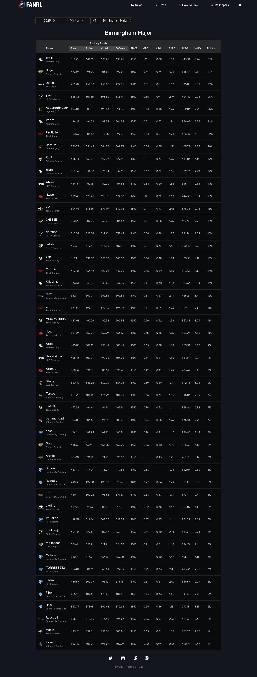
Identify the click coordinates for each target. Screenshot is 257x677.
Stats (159, 5)
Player (49, 48)
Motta (50, 630)
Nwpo (50, 194)
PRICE (134, 48)
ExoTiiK (51, 406)
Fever (50, 642)
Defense (120, 48)
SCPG (185, 48)
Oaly (49, 443)
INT (96, 20)
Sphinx (50, 468)
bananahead (55, 418)
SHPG (197, 48)
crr (48, 493)
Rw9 (49, 157)
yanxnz (51, 95)
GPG (145, 48)
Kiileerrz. (52, 281)
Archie (50, 455)
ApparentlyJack (56, 107)
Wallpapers (218, 5)
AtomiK (51, 368)
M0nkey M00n (56, 319)
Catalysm (52, 555)
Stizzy (50, 381)
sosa (49, 431)
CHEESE (51, 219)
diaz (49, 294)
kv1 (48, 207)
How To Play (187, 5)
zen (48, 257)
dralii (49, 58)
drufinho (51, 232)
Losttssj (52, 530)
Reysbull (52, 617)
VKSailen (52, 518)
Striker (90, 48)
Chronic (51, 269)
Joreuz (51, 145)
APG (158, 48)
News (135, 5)
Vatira (50, 120)
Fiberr (50, 592)
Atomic (51, 182)
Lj (47, 306)
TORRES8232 (55, 567)
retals (50, 244)
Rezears (51, 480)
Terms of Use (134, 666)
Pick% (211, 48)
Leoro (50, 580)
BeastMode (54, 356)
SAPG (172, 48)
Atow (50, 344)
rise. (49, 331)
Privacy (119, 666)
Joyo (49, 70)
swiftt (50, 505)
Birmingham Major (117, 20)
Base (74, 48)
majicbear (53, 543)
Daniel (50, 82)
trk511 (50, 169)
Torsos (50, 393)
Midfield (105, 48)
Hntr (49, 605)
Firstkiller (52, 132)
